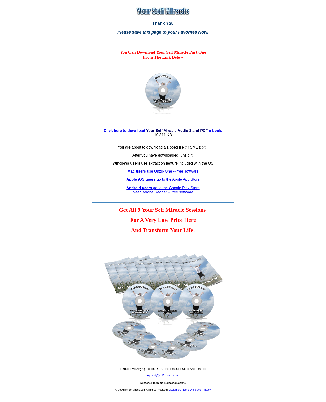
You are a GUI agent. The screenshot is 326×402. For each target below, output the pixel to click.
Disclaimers (175, 390)
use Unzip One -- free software (163, 171)
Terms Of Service (192, 390)
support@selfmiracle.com (163, 375)
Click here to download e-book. (163, 131)
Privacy (207, 390)
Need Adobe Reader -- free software (162, 192)
